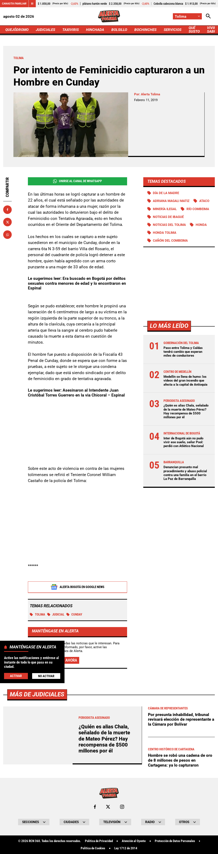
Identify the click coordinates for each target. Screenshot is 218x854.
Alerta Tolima (150, 94)
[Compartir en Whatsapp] (7, 234)
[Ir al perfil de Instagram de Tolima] (122, 807)
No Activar (46, 676)
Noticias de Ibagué (168, 217)
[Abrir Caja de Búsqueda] (208, 16)
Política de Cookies (93, 848)
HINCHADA (95, 30)
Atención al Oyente (134, 841)
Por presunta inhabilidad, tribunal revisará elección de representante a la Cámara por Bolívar (181, 719)
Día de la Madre (166, 193)
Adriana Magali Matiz (171, 201)
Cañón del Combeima (170, 241)
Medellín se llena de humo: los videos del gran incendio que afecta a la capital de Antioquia (185, 380)
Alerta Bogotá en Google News (77, 587)
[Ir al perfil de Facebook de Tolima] (95, 807)
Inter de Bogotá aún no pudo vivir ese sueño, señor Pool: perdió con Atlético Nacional (184, 442)
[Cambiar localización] (187, 16)
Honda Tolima (164, 233)
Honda (201, 225)
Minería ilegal (165, 209)
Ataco (204, 201)
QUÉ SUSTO (194, 29)
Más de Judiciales (37, 694)
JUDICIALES (45, 30)
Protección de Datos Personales (175, 841)
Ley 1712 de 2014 (125, 848)
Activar (16, 676)
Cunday (74, 614)
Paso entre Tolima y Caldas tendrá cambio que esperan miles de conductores (183, 351)
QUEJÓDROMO (17, 30)
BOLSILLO (119, 30)
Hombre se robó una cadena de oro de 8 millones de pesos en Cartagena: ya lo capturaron (180, 760)
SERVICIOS (172, 30)
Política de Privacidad (99, 841)
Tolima (37, 614)
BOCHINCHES (145, 30)
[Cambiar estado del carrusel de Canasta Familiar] (32, 3)
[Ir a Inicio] (109, 16)
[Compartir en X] (7, 222)
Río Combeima (197, 209)
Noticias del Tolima (169, 225)
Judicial (56, 614)
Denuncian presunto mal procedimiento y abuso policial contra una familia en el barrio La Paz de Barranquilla (185, 473)
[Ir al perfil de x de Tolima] (108, 807)
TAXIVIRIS (70, 30)
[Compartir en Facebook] (7, 209)
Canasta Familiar (14, 3)
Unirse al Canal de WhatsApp (77, 181)
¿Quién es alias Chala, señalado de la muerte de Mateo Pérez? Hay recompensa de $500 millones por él (186, 411)
